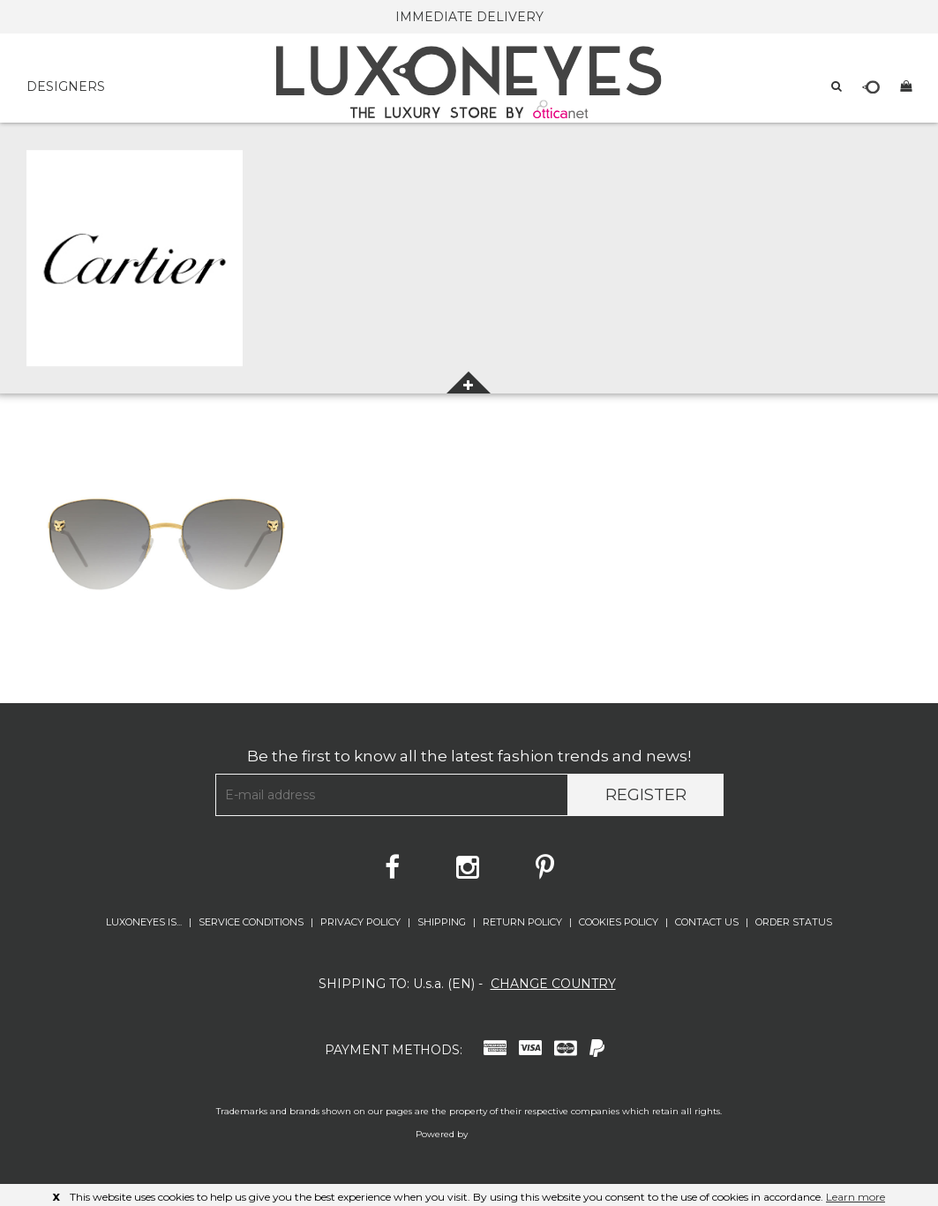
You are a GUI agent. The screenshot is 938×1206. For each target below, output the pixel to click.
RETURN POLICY (524, 922)
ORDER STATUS (793, 922)
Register (646, 795)
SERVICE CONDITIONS (252, 922)
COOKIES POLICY (620, 922)
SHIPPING (443, 922)
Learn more (855, 1196)
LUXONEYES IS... (145, 922)
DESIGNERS (65, 86)
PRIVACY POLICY (361, 922)
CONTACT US (708, 922)
